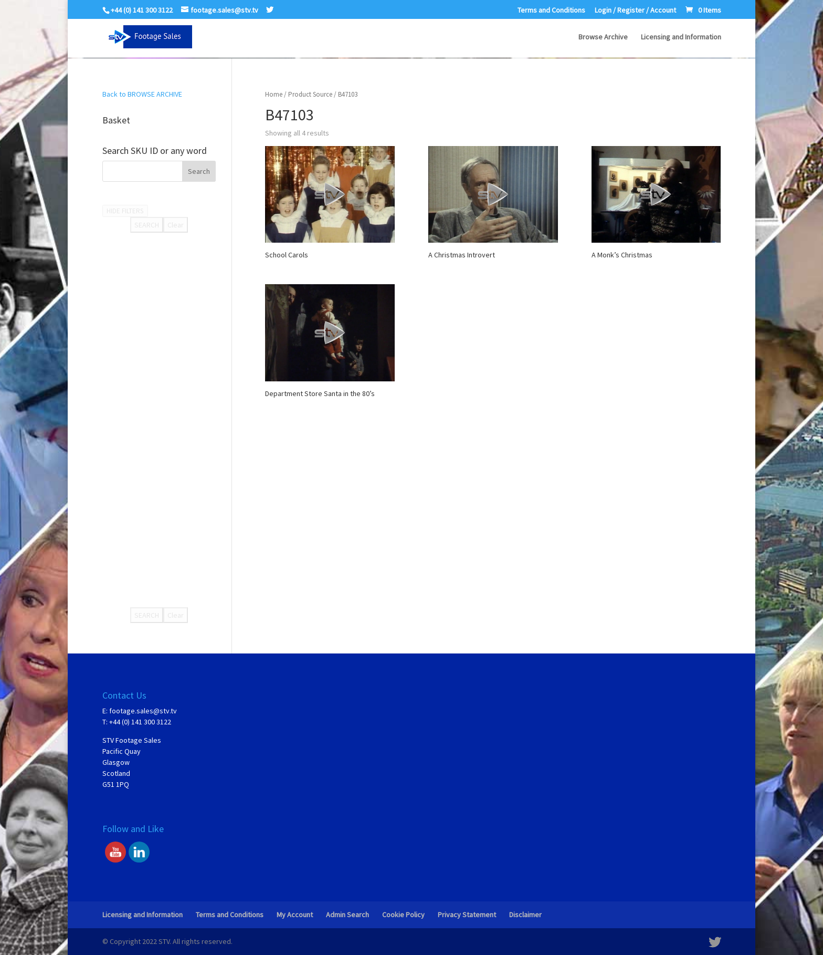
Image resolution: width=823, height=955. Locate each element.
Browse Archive (603, 37)
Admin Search (347, 914)
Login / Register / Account (635, 10)
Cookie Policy (403, 914)
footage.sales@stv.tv (143, 710)
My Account (295, 914)
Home (273, 94)
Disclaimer (525, 914)
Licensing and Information (681, 37)
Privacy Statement (467, 914)
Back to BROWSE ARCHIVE (142, 94)
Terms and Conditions (551, 10)
